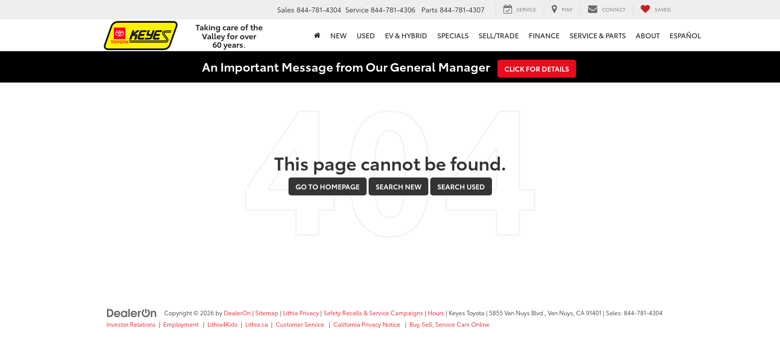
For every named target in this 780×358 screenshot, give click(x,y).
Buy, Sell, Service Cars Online (449, 324)
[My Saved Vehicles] (656, 9)
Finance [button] (544, 35)
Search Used (461, 186)
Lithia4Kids (222, 324)
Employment (181, 324)
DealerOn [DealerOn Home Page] (237, 312)
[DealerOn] (131, 312)
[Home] (317, 35)
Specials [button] (453, 35)
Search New (398, 186)
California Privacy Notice (367, 324)
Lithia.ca (256, 324)
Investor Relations (131, 324)
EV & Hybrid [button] (406, 35)
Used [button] (366, 35)
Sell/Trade (499, 35)
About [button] (648, 35)
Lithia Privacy (301, 312)
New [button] (338, 35)
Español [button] (685, 35)
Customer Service (301, 324)
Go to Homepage (327, 186)
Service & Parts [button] (598, 35)
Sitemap (267, 312)
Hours (436, 312)
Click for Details (536, 69)
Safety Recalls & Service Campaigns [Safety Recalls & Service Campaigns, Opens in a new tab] (373, 312)
